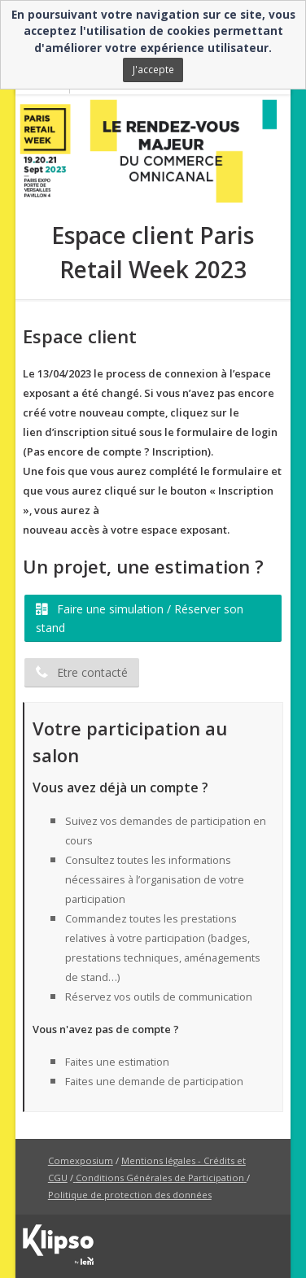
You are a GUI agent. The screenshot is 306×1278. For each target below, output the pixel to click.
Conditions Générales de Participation (160, 1177)
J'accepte (153, 69)
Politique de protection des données (130, 1195)
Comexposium (80, 1160)
